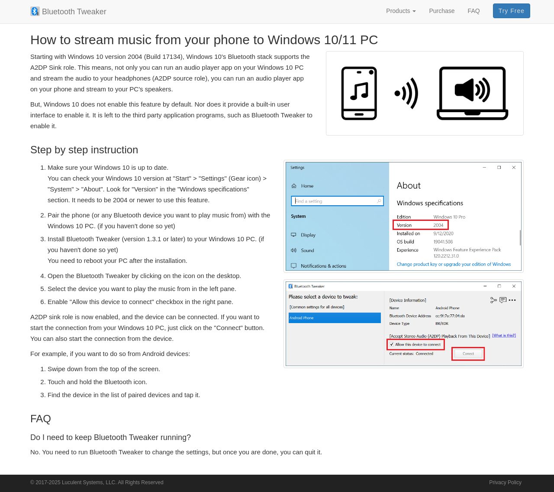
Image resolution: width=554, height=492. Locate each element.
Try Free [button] (512, 10)
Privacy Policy (505, 482)
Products (401, 10)
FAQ (474, 10)
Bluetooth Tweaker (68, 11)
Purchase (441, 10)
